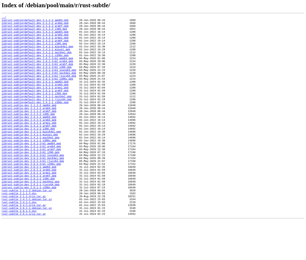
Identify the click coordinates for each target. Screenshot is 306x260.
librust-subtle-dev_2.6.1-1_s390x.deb (29, 222)
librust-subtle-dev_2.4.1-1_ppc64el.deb (30, 162)
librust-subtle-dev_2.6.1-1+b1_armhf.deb (31, 176)
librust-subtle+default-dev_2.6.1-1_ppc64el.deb (37, 113)
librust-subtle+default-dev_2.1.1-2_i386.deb (34, 31)
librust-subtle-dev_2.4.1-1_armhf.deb (29, 148)
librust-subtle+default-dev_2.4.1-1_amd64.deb (35, 35)
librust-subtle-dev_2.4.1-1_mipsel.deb (30, 158)
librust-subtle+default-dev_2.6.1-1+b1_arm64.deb (37, 70)
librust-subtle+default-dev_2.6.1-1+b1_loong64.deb (39, 81)
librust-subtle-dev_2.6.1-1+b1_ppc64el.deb (33, 187)
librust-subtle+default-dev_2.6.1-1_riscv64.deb (37, 116)
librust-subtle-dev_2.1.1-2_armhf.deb (29, 130)
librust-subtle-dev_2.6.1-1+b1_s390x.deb (31, 194)
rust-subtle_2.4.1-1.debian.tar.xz (27, 236)
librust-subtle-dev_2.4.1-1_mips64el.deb (31, 155)
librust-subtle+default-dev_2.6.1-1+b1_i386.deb (37, 77)
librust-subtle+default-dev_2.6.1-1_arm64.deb (35, 98)
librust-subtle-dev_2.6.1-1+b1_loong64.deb (33, 183)
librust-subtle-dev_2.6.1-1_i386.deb (28, 211)
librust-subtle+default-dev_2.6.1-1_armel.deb (35, 102)
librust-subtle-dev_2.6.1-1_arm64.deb (29, 201)
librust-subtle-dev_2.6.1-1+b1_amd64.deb (31, 169)
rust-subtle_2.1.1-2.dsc (19, 229)
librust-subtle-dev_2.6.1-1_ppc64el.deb (30, 215)
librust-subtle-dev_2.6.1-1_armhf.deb (29, 208)
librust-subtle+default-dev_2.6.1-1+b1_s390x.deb (37, 91)
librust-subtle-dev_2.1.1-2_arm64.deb (29, 127)
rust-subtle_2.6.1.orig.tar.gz (24, 253)
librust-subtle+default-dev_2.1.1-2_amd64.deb (35, 21)
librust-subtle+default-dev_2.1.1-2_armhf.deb (35, 28)
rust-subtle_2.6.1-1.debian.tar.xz (27, 246)
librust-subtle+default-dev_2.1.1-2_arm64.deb (35, 24)
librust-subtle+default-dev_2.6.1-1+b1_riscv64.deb (39, 88)
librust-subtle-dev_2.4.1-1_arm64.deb (29, 141)
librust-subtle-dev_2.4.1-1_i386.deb (28, 151)
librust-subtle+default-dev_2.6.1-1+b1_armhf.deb (37, 74)
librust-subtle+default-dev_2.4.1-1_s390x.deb (35, 63)
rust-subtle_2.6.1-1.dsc (19, 250)
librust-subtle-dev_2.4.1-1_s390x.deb (29, 165)
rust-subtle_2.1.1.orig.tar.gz (24, 232)
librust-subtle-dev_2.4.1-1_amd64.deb (29, 137)
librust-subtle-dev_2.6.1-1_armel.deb (29, 204)
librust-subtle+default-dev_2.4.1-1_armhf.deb (35, 46)
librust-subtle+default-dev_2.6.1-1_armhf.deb (35, 105)
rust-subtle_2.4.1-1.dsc (19, 239)
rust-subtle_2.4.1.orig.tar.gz (24, 243)
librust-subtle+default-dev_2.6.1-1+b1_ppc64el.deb (39, 84)
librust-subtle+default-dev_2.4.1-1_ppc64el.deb (37, 60)
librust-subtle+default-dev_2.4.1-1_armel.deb (35, 42)
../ (4, 17)
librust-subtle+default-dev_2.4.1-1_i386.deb (34, 49)
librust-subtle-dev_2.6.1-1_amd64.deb (29, 197)
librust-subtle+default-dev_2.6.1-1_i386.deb (34, 109)
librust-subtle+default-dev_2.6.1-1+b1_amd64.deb (37, 67)
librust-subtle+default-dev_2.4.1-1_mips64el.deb (37, 53)
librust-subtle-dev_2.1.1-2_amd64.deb (29, 123)
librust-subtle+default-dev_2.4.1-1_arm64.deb (35, 39)
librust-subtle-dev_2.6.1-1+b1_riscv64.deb (33, 190)
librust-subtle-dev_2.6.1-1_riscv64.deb (30, 218)
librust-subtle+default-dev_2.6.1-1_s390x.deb (35, 120)
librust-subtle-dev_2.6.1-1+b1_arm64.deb (31, 172)
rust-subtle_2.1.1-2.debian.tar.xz (27, 225)
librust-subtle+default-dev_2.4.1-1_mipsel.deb (36, 56)
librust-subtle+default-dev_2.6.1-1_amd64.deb (35, 95)
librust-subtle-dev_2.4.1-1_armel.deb (29, 144)
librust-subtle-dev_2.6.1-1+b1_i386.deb (30, 179)
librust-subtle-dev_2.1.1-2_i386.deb (28, 134)
